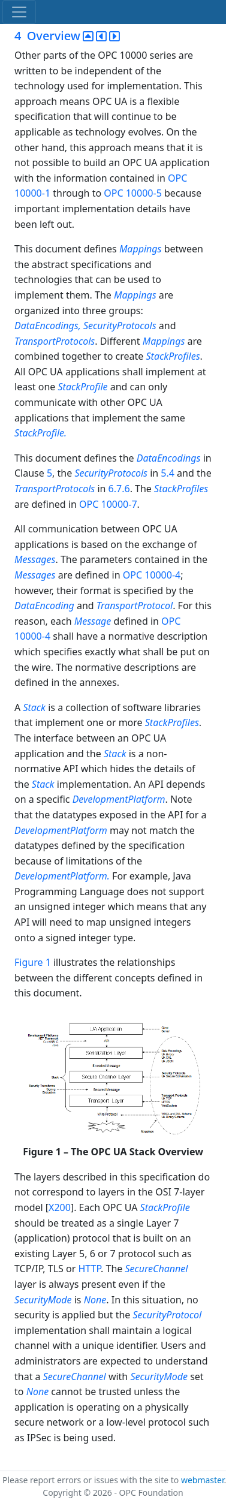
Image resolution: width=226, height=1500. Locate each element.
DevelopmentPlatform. (63, 875)
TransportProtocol (135, 605)
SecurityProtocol (167, 1314)
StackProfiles (173, 356)
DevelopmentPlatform (119, 799)
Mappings (140, 248)
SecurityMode (43, 1299)
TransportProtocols (54, 341)
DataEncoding (44, 605)
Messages (35, 559)
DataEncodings (169, 458)
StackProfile (84, 386)
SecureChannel (156, 1268)
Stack (34, 707)
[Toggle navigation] (19, 12)
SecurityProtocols (110, 473)
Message (93, 621)
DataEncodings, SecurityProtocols (86, 325)
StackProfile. (40, 432)
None (95, 1299)
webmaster (202, 1480)
